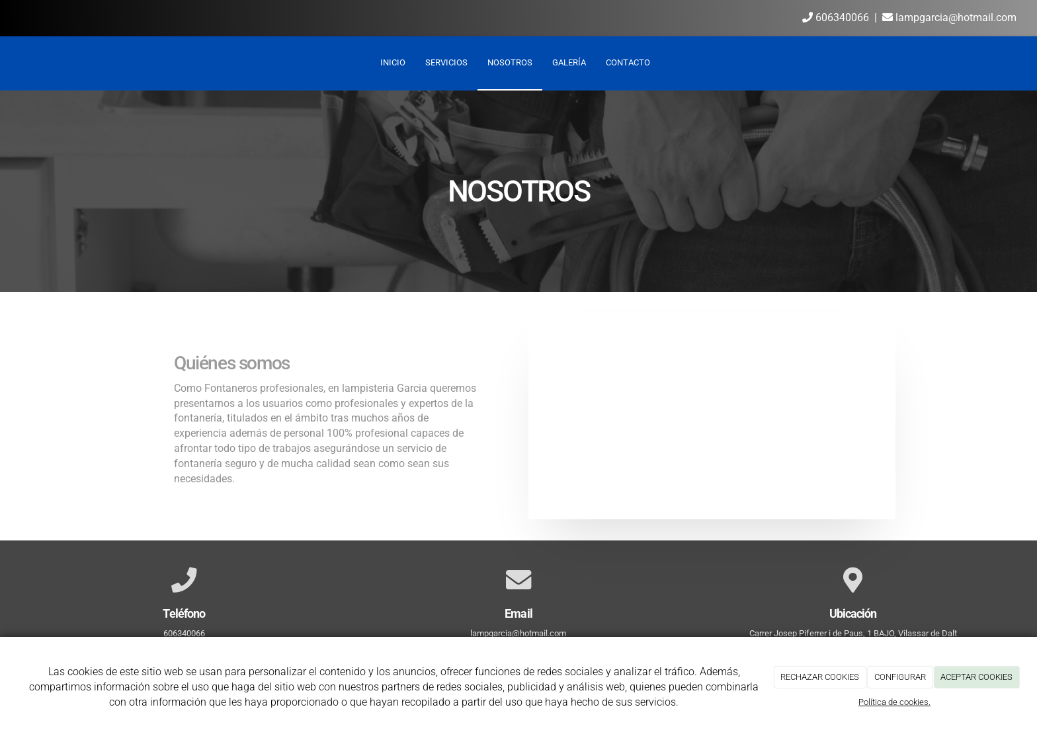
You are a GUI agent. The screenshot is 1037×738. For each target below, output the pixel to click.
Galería (569, 62)
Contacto (628, 62)
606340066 (835, 17)
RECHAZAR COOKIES (819, 677)
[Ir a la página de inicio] (6, 62)
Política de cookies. (894, 702)
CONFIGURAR (900, 677)
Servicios (446, 62)
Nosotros (509, 62)
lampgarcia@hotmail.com (949, 17)
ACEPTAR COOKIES (976, 677)
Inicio (392, 62)
